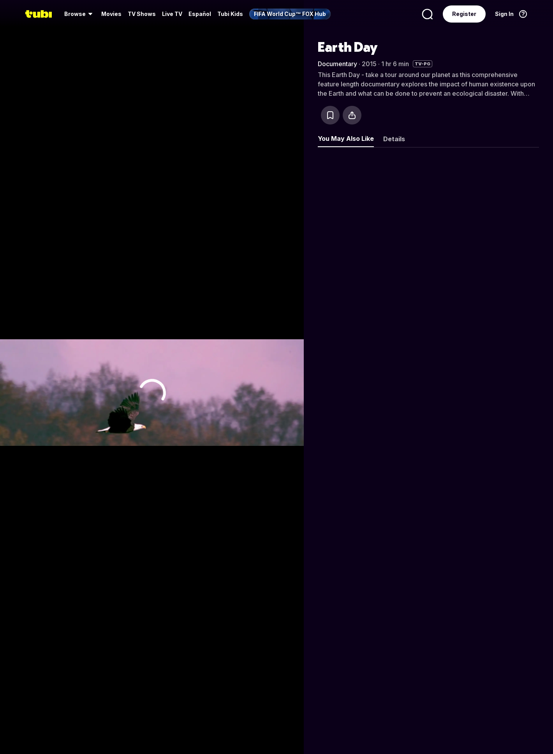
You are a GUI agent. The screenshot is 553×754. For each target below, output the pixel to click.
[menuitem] (79, 14)
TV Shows (142, 14)
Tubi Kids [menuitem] (230, 14)
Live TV (172, 14)
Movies (111, 14)
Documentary (337, 64)
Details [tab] (394, 139)
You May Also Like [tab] (346, 138)
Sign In (504, 14)
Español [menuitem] (199, 14)
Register (464, 14)
